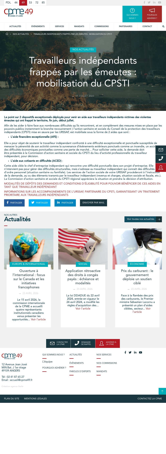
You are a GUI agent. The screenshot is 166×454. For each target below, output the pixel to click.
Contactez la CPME (150, 399)
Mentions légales (35, 399)
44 (15, 2)
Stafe (20, 386)
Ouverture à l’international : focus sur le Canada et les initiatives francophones (29, 279)
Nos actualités (21, 34)
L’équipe (47, 362)
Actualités (15, 27)
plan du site (11, 399)
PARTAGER (14, 202)
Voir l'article (38, 319)
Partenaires (125, 27)
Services (59, 27)
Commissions (101, 27)
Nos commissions (107, 363)
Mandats (79, 27)
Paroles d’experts (80, 372)
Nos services (104, 355)
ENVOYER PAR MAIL (93, 203)
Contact (147, 27)
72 (36, 2)
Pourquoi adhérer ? (54, 368)
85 (43, 2)
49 (23, 2)
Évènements (38, 27)
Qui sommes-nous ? (53, 355)
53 (30, 2)
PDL (8, 2)
